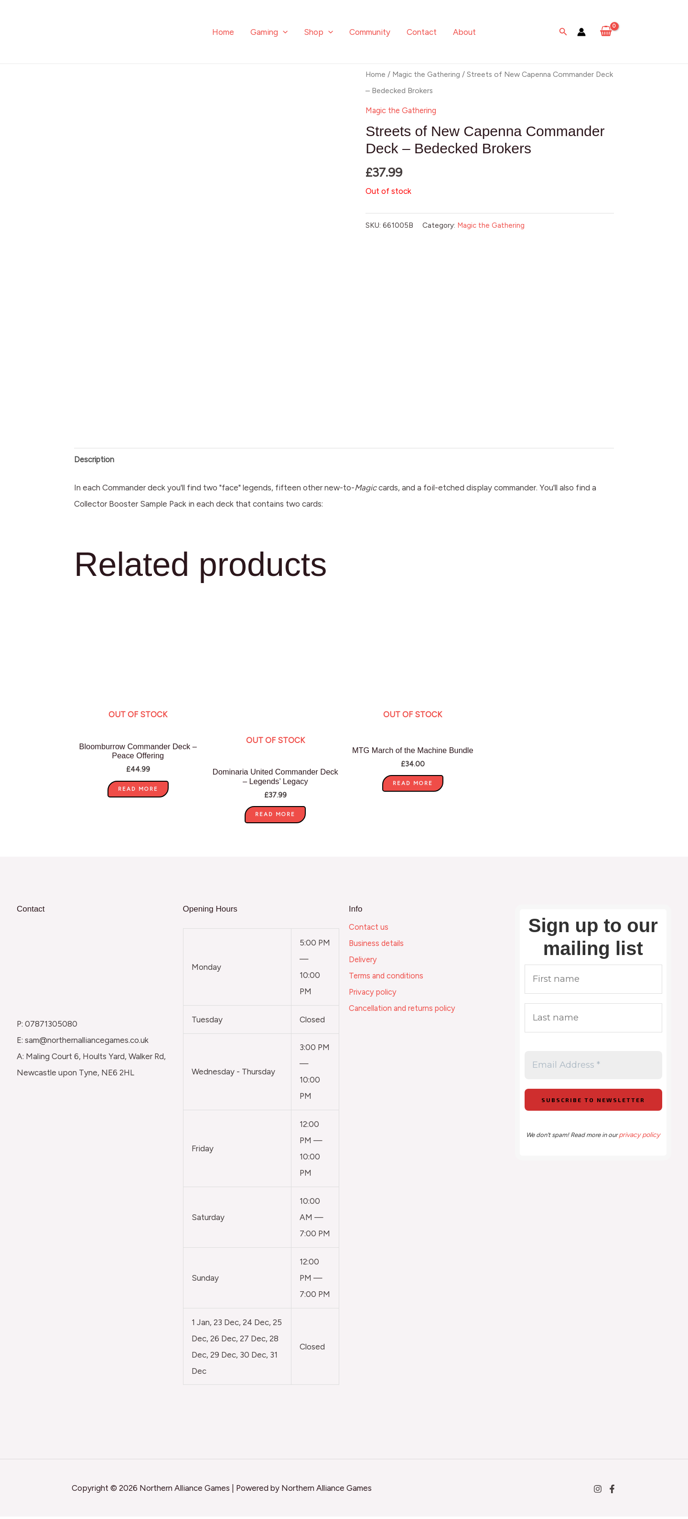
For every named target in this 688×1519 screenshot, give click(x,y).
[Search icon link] (563, 32)
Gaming (269, 32)
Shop (318, 32)
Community (369, 32)
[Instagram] (597, 1491)
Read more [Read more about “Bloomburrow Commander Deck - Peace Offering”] (138, 791)
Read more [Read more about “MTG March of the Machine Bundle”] (413, 785)
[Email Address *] (593, 1071)
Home (223, 32)
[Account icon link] (581, 32)
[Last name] (593, 1022)
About (464, 32)
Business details (378, 945)
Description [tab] (95, 460)
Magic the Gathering (428, 74)
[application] (283, 32)
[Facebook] (612, 1491)
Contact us (369, 929)
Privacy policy (374, 994)
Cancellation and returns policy (404, 1010)
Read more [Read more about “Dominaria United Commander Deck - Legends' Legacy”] (275, 816)
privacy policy (639, 1141)
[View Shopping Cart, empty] (605, 31)
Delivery (363, 962)
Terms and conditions (387, 978)
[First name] (593, 982)
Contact (422, 32)
